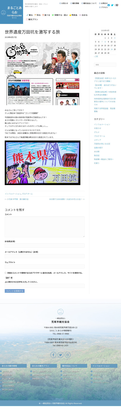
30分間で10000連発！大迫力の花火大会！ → (66, 199)
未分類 (96, 151)
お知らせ (97, 128)
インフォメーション (13, 193)
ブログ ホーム (27, 193)
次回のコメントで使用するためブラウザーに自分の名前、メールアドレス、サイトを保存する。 (45, 273)
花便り (96, 163)
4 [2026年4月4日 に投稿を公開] (114, 38)
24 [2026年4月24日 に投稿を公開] (111, 49)
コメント (8, 214)
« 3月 (96, 56)
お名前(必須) (10, 241)
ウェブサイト (10, 262)
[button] (109, 5)
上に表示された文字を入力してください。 (21, 282)
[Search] (105, 65)
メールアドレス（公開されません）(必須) (21, 252)
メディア (97, 140)
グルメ (96, 132)
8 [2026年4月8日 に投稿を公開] (105, 41)
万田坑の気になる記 (102, 143)
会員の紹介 (98, 147)
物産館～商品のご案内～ (104, 159)
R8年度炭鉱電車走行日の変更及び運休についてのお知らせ (105, 101)
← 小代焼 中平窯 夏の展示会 (16, 199)
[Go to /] (60, 328)
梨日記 (96, 155)
